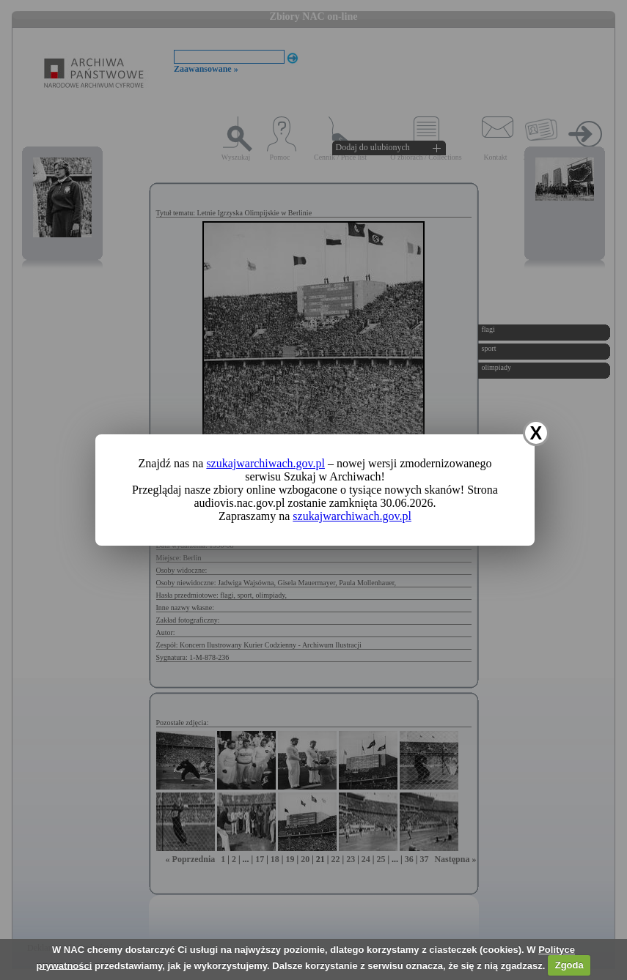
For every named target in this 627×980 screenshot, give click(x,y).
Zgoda (569, 964)
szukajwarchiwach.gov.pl (265, 463)
